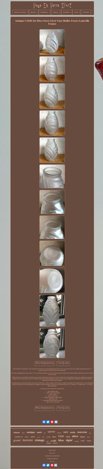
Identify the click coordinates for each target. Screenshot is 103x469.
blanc (26, 437)
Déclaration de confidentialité (52, 456)
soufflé (53, 441)
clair (23, 433)
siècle (68, 437)
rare (83, 440)
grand (16, 440)
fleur (47, 441)
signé (69, 440)
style (88, 437)
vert (65, 432)
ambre (32, 437)
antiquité (49, 443)
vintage (39, 440)
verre (51, 432)
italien (76, 441)
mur (45, 433)
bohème (16, 432)
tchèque (59, 433)
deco (54, 437)
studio (72, 432)
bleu (61, 440)
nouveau (82, 432)
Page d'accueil (52, 450)
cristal (48, 437)
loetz (89, 440)
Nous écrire (52, 453)
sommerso (19, 437)
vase (61, 436)
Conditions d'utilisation (52, 458)
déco (75, 436)
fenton (82, 437)
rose (90, 433)
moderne (55, 443)
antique (31, 432)
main (39, 432)
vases (38, 437)
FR (53, 461)
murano (27, 440)
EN (51, 461)
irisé (43, 437)
